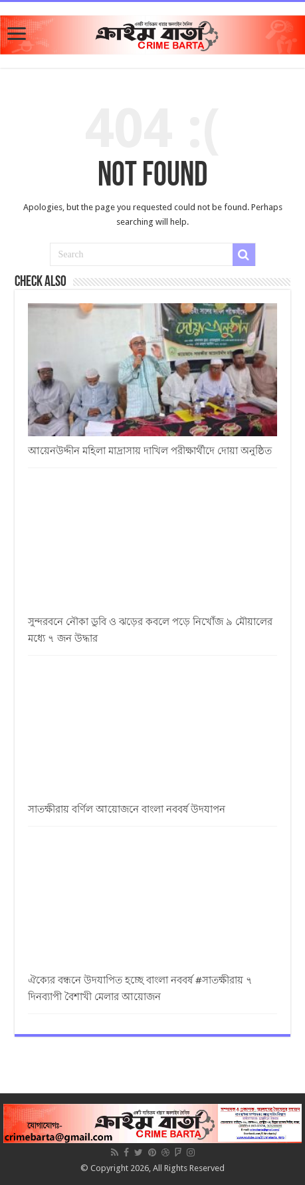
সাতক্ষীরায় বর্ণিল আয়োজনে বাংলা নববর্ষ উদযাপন (126, 809)
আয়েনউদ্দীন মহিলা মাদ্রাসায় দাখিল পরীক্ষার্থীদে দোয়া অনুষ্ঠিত (150, 451)
